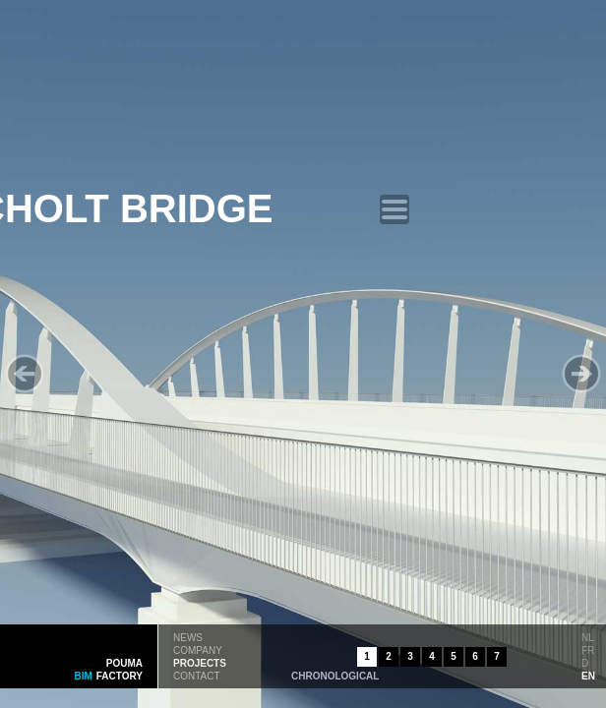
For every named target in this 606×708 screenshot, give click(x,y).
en (588, 674)
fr (587, 649)
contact (196, 674)
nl (587, 636)
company (197, 649)
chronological (335, 674)
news (188, 636)
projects (199, 662)
